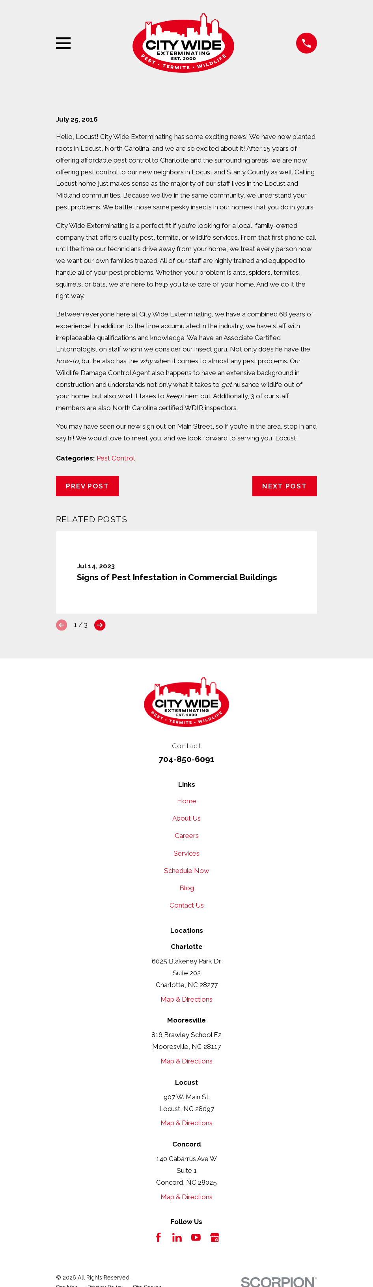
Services (186, 853)
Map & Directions (186, 999)
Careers (187, 836)
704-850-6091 (186, 759)
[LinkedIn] (177, 1237)
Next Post (284, 486)
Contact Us (187, 905)
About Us (186, 818)
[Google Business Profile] (215, 1237)
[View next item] (99, 625)
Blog (186, 888)
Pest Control (116, 458)
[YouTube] (196, 1237)
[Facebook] (158, 1237)
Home (186, 801)
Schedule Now (186, 871)
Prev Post (87, 486)
